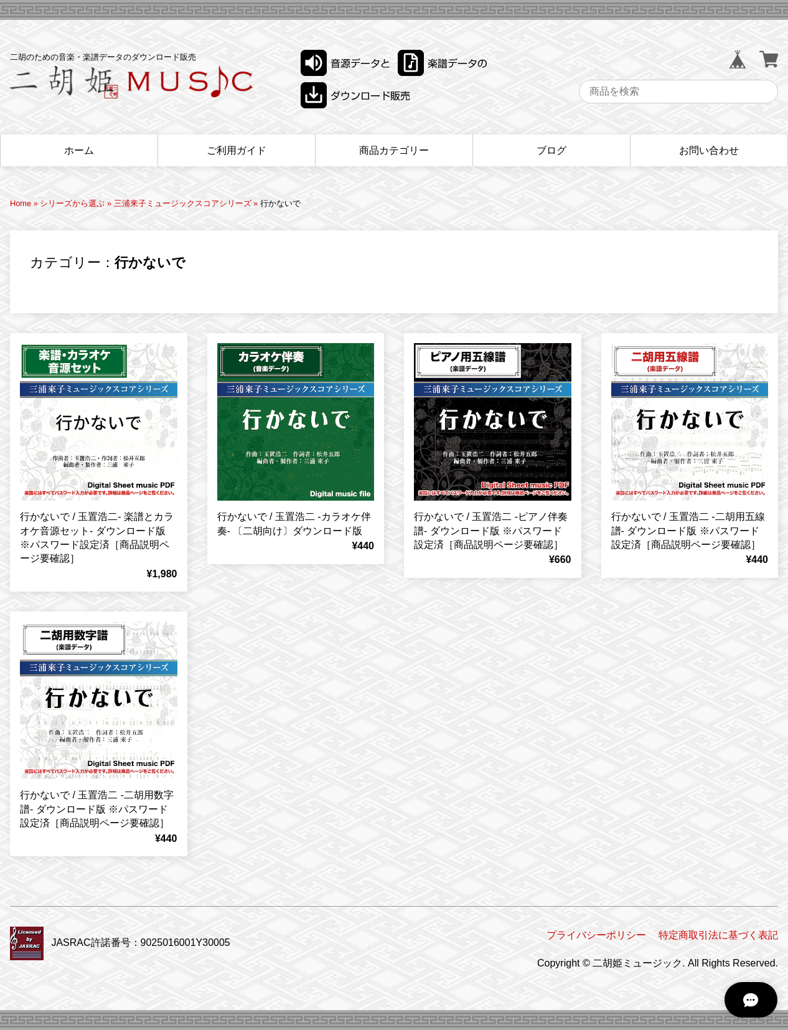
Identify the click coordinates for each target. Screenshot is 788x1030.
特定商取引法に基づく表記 (718, 935)
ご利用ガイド (236, 150)
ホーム (79, 150)
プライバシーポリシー (596, 935)
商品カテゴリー (394, 150)
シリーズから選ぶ (72, 203)
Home (20, 203)
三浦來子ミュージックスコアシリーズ (182, 203)
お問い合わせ (709, 150)
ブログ (551, 150)
